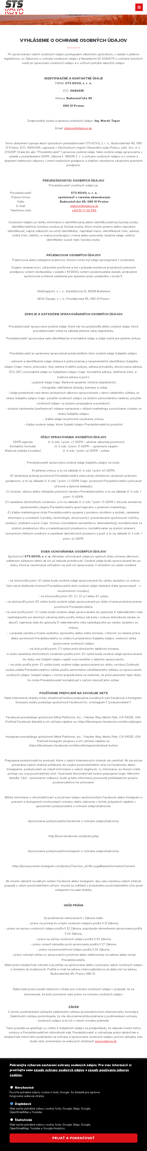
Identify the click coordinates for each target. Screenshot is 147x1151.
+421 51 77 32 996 (84, 210)
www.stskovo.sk (105, 1041)
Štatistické (23, 1120)
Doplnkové (23, 1104)
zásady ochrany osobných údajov (59, 1070)
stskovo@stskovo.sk (78, 128)
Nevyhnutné (24, 1088)
